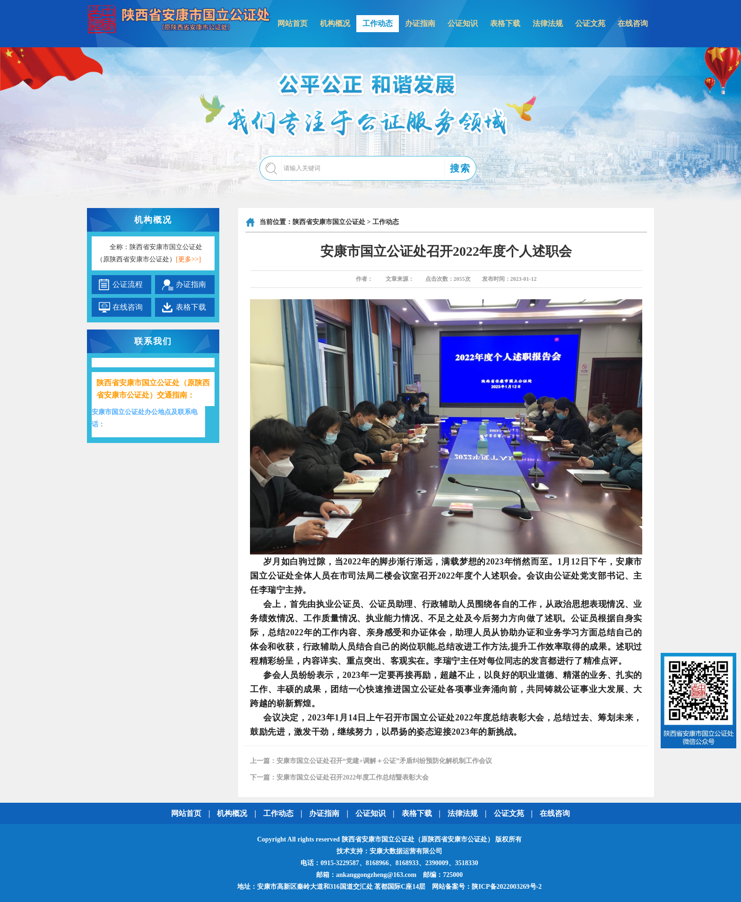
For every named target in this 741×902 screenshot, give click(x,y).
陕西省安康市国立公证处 (329, 222)
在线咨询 (633, 23)
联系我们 (153, 341)
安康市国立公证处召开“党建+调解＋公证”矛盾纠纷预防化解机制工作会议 (384, 760)
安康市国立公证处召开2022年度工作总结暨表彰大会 (352, 777)
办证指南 (420, 23)
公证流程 (127, 284)
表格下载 (505, 23)
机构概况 (335, 23)
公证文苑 (590, 23)
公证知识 (463, 23)
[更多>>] (188, 259)
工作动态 (377, 23)
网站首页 (292, 23)
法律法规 (548, 23)
